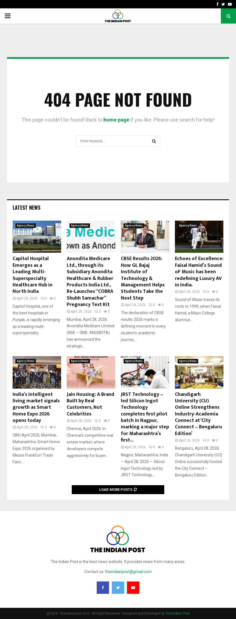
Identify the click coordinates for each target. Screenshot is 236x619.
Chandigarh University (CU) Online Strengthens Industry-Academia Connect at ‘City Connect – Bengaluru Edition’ (198, 414)
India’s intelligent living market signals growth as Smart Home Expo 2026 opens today (36, 407)
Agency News (25, 225)
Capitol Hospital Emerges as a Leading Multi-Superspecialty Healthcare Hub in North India (32, 275)
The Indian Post (178, 613)
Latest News (26, 207)
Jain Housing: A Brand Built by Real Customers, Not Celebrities (90, 404)
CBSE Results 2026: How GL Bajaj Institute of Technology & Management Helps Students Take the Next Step (143, 278)
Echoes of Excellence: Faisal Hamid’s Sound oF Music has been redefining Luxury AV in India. (199, 271)
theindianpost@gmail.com (128, 571)
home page (116, 120)
